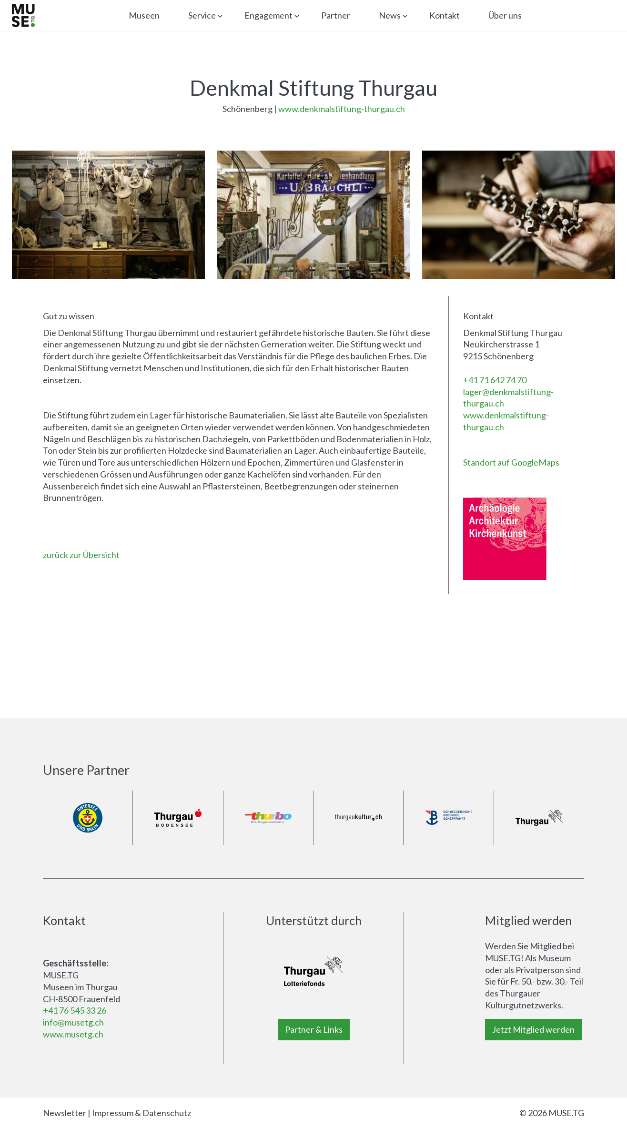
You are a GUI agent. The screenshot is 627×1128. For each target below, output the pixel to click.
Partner (335, 15)
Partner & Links (314, 1029)
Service (202, 15)
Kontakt (444, 15)
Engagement (268, 15)
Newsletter (64, 1113)
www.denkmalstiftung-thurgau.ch (341, 108)
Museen (144, 15)
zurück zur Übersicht (81, 554)
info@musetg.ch (73, 1022)
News (390, 15)
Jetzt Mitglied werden (533, 1029)
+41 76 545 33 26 (74, 1010)
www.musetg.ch (73, 1034)
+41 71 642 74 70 (494, 380)
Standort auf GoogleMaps (511, 462)
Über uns (505, 15)
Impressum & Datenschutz (141, 1113)
